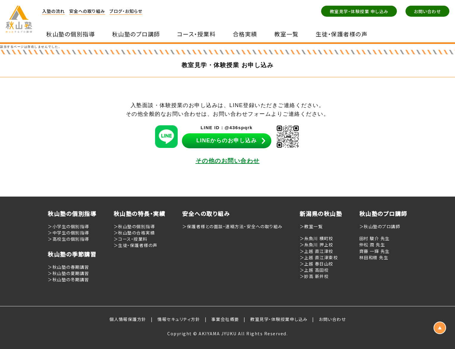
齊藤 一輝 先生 (374, 251)
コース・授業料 (196, 34)
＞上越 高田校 (314, 270)
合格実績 (245, 34)
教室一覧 (286, 34)
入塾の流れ (53, 11)
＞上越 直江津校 (316, 251)
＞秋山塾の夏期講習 (68, 273)
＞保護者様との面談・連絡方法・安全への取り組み (232, 226)
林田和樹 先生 (374, 257)
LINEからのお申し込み (226, 140)
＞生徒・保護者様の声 (135, 245)
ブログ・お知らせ (125, 11)
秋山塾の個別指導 (70, 34)
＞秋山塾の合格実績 (134, 232)
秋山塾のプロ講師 (136, 34)
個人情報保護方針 (127, 319)
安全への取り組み (87, 11)
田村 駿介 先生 (374, 238)
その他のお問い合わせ (228, 160)
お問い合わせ (332, 319)
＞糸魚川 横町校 (316, 238)
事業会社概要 (225, 319)
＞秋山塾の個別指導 (134, 226)
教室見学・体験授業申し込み (279, 319)
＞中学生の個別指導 (68, 232)
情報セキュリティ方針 (178, 319)
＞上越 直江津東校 (319, 257)
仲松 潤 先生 (372, 244)
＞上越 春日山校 (316, 263)
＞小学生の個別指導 (68, 226)
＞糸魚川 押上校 (316, 244)
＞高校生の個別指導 (68, 239)
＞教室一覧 (311, 226)
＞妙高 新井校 (314, 276)
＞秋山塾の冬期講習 (68, 279)
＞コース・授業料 (131, 239)
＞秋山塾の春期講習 (68, 267)
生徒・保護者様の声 (342, 34)
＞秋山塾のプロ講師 (379, 226)
